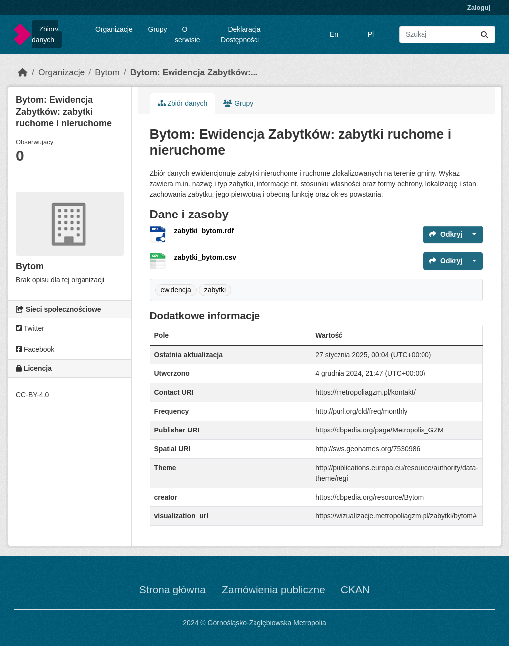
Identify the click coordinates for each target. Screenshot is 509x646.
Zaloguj (478, 7)
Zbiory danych (45, 34)
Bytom (107, 72)
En (334, 34)
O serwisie (187, 34)
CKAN (355, 589)
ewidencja (176, 290)
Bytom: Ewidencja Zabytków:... (194, 72)
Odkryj (445, 234)
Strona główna (172, 589)
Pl (371, 34)
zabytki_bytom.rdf (204, 231)
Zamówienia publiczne (273, 589)
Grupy (157, 29)
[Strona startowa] (23, 72)
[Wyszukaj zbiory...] (447, 34)
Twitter (30, 328)
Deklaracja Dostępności (241, 34)
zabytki (215, 290)
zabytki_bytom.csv (205, 257)
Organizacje (114, 29)
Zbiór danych (183, 103)
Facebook (35, 349)
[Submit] (484, 34)
